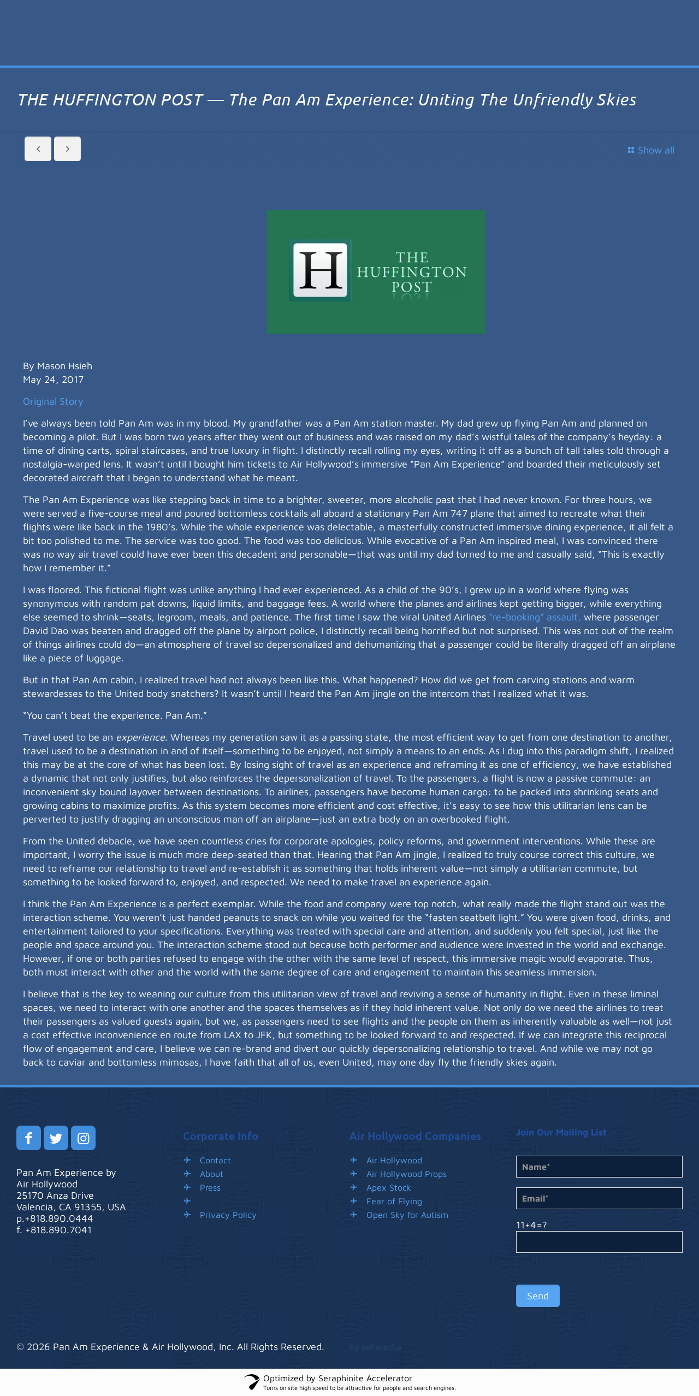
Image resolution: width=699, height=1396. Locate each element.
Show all (649, 150)
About (211, 1174)
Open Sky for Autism (407, 1215)
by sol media (375, 1347)
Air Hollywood (394, 1160)
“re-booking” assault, (535, 617)
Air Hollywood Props (406, 1174)
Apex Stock (388, 1187)
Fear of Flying (394, 1201)
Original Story (53, 401)
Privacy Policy (228, 1215)
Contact (215, 1160)
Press (210, 1187)
